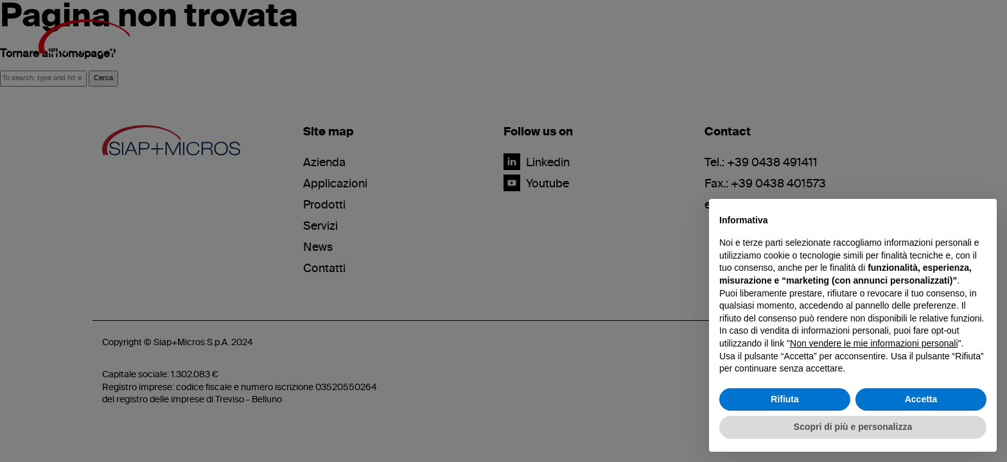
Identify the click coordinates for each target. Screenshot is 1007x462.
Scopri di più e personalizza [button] (853, 427)
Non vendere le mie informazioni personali (874, 343)
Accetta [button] (921, 399)
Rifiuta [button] (785, 399)
